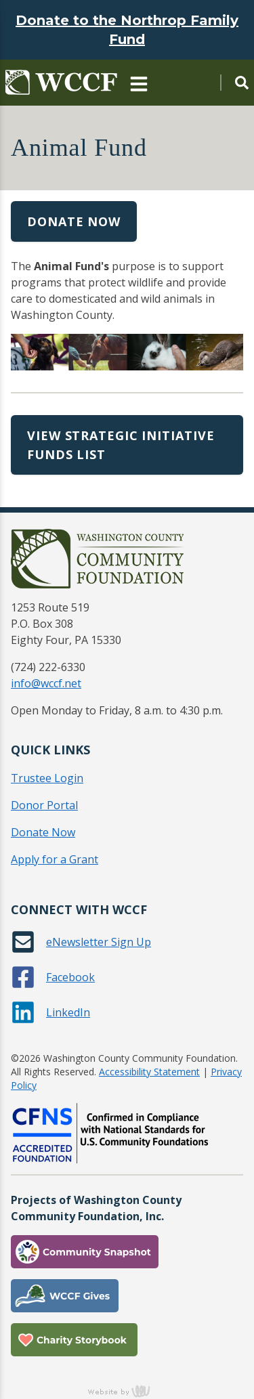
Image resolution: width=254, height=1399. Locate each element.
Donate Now (74, 221)
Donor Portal (44, 805)
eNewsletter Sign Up (98, 941)
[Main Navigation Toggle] (139, 82)
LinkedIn (68, 1012)
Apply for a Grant (54, 859)
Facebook (70, 977)
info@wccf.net (46, 683)
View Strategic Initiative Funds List (121, 444)
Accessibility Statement (149, 1071)
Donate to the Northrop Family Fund (127, 29)
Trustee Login (47, 778)
